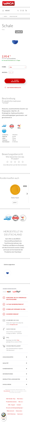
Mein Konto (20, 398)
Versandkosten (7, 391)
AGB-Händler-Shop (10, 398)
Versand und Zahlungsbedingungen (14, 407)
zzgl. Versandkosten (11, 58)
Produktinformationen (11, 401)
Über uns (20, 401)
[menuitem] (6, 10)
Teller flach (15, 198)
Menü (6, 10)
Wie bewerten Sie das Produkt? (15, 161)
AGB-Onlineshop (11, 414)
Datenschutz (19, 411)
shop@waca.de (14, 324)
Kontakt (19, 404)
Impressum (20, 414)
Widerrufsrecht (10, 411)
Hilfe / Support (11, 404)
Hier (18, 340)
